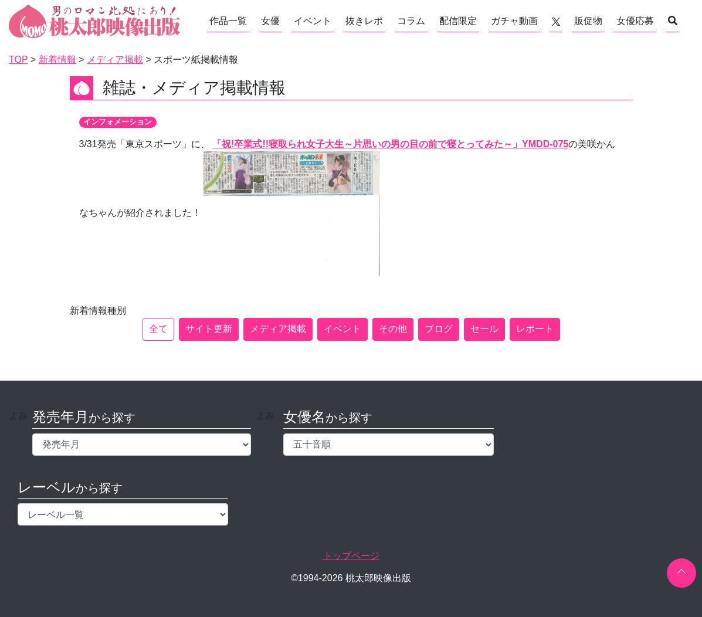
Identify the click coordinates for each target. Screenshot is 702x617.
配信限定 (458, 21)
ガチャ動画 (514, 21)
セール (484, 329)
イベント (312, 21)
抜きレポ (364, 21)
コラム (411, 21)
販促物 (588, 21)
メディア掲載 (278, 329)
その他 (393, 329)
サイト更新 (208, 329)
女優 (270, 21)
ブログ (439, 329)
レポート (535, 329)
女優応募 (635, 21)
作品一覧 (228, 21)
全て (158, 329)
